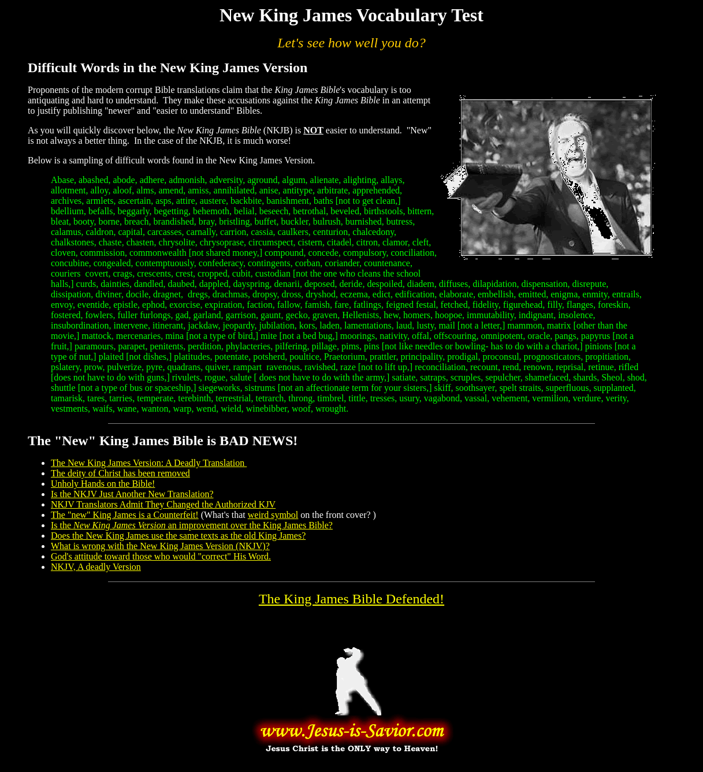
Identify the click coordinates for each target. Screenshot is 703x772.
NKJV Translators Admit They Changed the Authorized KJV (163, 504)
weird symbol (273, 515)
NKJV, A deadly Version (96, 567)
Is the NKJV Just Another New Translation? (132, 494)
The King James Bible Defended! (351, 598)
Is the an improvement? (192, 525)
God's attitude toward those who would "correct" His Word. (161, 556)
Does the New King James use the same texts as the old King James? (178, 535)
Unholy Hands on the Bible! (103, 483)
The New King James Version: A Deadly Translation (149, 463)
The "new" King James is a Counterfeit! (125, 515)
